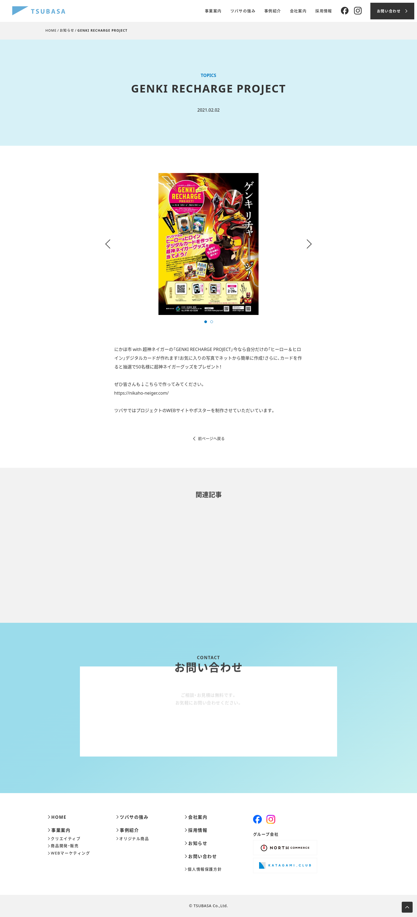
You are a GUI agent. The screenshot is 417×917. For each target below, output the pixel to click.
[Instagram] (358, 11)
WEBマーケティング (69, 853)
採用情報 (323, 11)
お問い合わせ (201, 856)
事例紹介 (272, 11)
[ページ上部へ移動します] (407, 907)
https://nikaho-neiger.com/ (141, 393)
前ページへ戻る (208, 438)
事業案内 (213, 11)
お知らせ (67, 30)
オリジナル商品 (132, 839)
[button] (205, 321)
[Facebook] (345, 11)
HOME (51, 30)
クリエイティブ (64, 839)
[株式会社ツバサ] (38, 11)
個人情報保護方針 (203, 869)
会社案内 (298, 11)
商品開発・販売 (63, 846)
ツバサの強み (243, 11)
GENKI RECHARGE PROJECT (102, 30)
